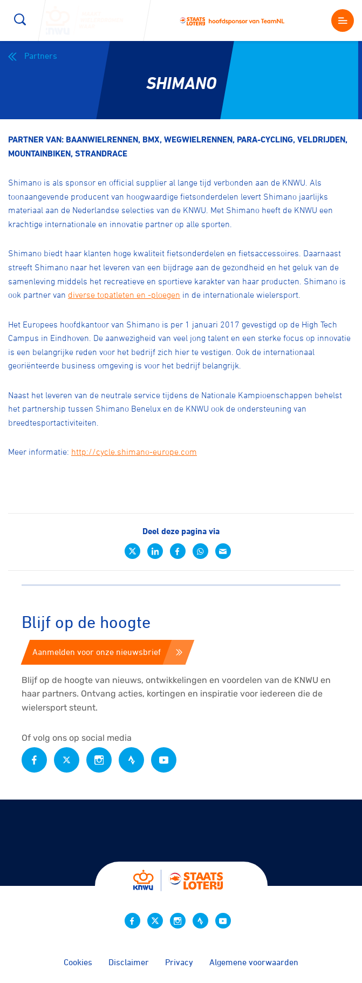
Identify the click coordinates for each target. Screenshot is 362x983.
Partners (32, 56)
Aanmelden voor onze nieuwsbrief (107, 652)
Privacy (179, 962)
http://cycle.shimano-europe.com (134, 451)
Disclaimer (128, 962)
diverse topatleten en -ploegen (124, 294)
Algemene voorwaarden (253, 962)
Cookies (78, 962)
